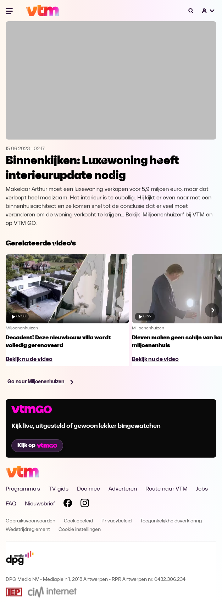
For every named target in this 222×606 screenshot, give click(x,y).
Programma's (23, 489)
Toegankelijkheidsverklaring (171, 521)
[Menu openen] (10, 10)
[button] (208, 10)
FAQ (11, 504)
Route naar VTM (166, 489)
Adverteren (123, 489)
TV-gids (58, 489)
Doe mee (88, 489)
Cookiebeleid (78, 521)
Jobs (202, 489)
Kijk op (37, 445)
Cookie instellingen (80, 529)
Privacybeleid (116, 521)
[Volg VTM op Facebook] (67, 504)
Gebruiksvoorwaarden (30, 521)
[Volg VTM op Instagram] (85, 504)
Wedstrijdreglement (28, 529)
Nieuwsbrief (40, 504)
